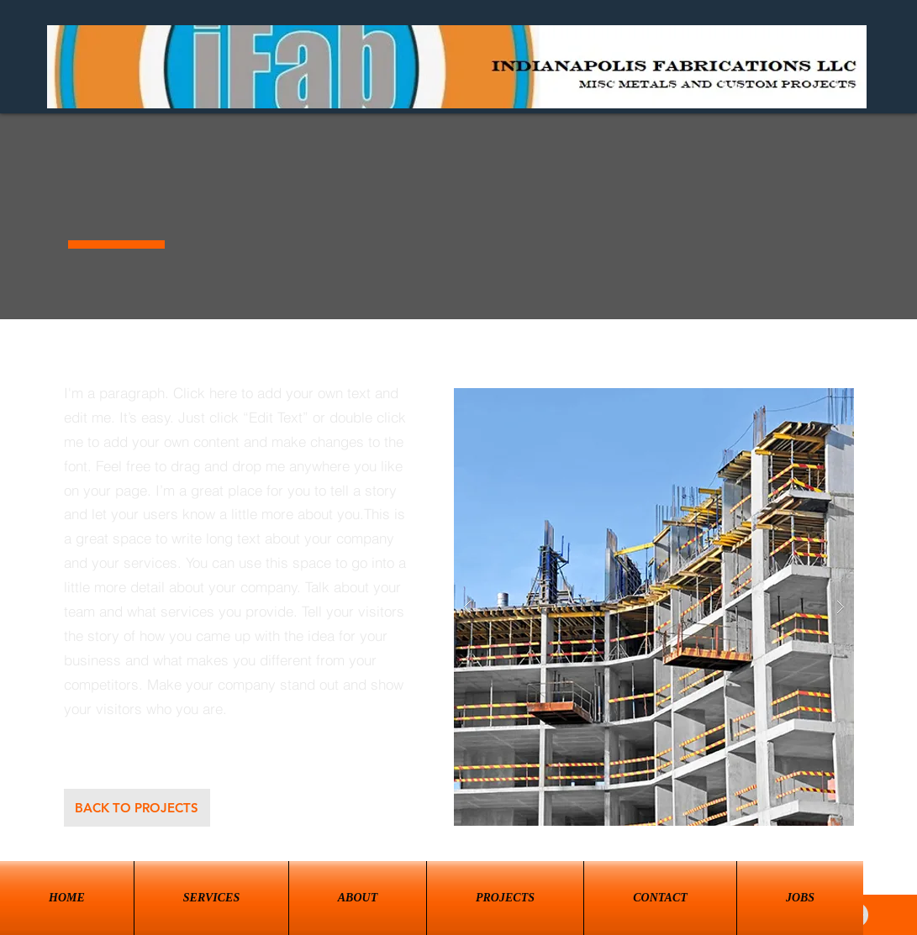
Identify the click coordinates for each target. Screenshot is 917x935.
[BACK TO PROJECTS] (137, 808)
